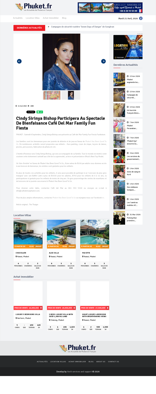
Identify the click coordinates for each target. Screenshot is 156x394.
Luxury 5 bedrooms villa (28, 314)
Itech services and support (79, 371)
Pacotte (86, 253)
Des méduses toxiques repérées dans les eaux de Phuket (134, 187)
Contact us (113, 362)
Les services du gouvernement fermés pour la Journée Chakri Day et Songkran (134, 156)
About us (100, 362)
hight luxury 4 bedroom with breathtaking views (94, 315)
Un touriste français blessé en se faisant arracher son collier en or (134, 110)
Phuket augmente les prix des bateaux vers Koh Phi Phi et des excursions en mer (134, 79)
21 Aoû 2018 (21, 106)
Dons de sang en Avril (134, 171)
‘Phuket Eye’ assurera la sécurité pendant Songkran (134, 141)
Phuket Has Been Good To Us (64, 198)
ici (103, 198)
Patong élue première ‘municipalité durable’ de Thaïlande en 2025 (134, 218)
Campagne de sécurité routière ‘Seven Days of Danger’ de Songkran (82, 27)
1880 (31, 106)
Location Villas (33, 18)
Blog (64, 18)
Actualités (18, 18)
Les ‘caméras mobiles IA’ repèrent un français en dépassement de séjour (134, 202)
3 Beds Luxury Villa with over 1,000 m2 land (61, 315)
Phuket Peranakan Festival (134, 125)
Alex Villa (54, 253)
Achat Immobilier (51, 18)
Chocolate (21, 253)
